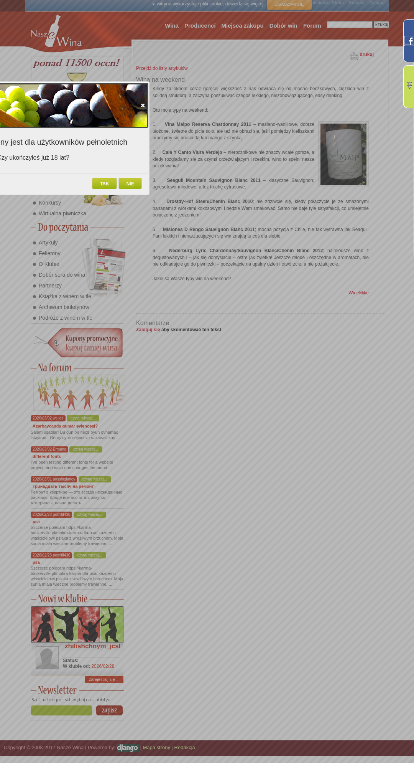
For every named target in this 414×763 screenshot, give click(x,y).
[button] (143, 105)
